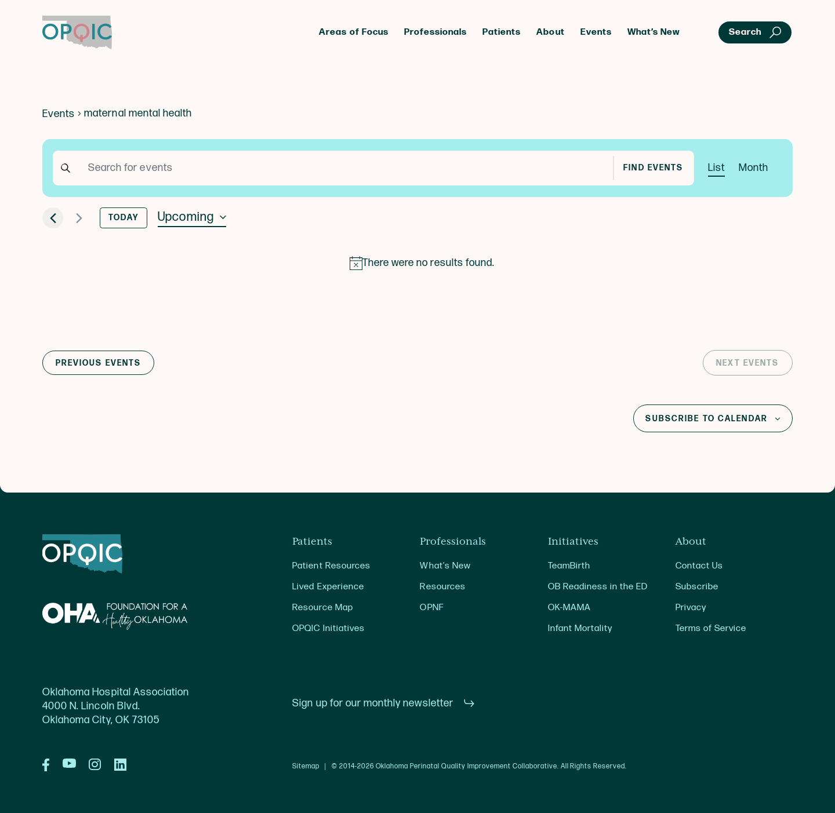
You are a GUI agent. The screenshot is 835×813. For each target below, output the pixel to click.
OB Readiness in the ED (598, 586)
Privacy (691, 607)
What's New (445, 565)
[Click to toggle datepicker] (192, 218)
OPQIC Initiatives (328, 628)
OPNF (431, 607)
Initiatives (573, 542)
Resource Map (322, 607)
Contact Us (699, 565)
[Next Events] (78, 217)
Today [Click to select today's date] (123, 218)
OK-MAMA (569, 607)
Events (596, 32)
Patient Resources (331, 565)
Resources (442, 586)
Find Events (653, 168)
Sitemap (306, 767)
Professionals (435, 32)
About (550, 32)
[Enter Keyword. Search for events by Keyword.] (345, 168)
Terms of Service (711, 628)
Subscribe (697, 586)
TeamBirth (569, 565)
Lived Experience (328, 586)
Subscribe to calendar (706, 419)
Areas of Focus (353, 32)
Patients (501, 32)
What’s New (653, 32)
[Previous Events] (52, 217)
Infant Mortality (580, 628)
